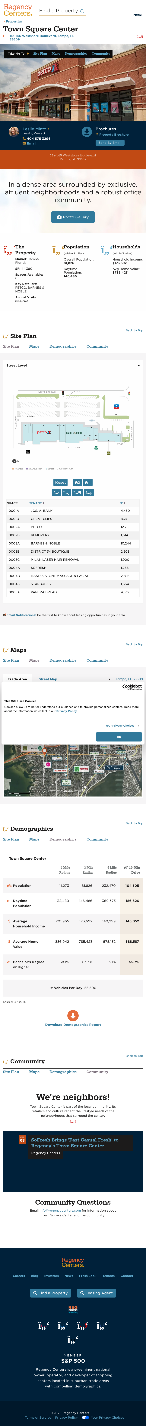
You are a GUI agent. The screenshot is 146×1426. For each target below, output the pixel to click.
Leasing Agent (99, 1293)
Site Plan (40, 54)
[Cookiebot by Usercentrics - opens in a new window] (125, 687)
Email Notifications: (20, 615)
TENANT (36, 503)
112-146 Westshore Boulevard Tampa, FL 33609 (49, 157)
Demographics (76, 54)
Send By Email (110, 143)
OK (119, 736)
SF (122, 503)
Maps (56, 54)
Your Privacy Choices (119, 725)
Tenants (109, 1276)
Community (101, 54)
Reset (60, 482)
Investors (51, 1276)
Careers (19, 1276)
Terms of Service (38, 1417)
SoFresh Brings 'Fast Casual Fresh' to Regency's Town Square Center (75, 1143)
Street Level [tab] (16, 365)
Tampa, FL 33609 (129, 679)
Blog (34, 1276)
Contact (127, 1276)
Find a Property (53, 1293)
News (69, 1276)
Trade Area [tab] (17, 679)
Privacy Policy (66, 1417)
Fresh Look (88, 1276)
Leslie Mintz (34, 129)
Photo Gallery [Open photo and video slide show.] (76, 217)
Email (31, 143)
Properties (14, 21)
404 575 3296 (37, 139)
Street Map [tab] (48, 679)
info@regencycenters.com (60, 1210)
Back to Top (134, 330)
